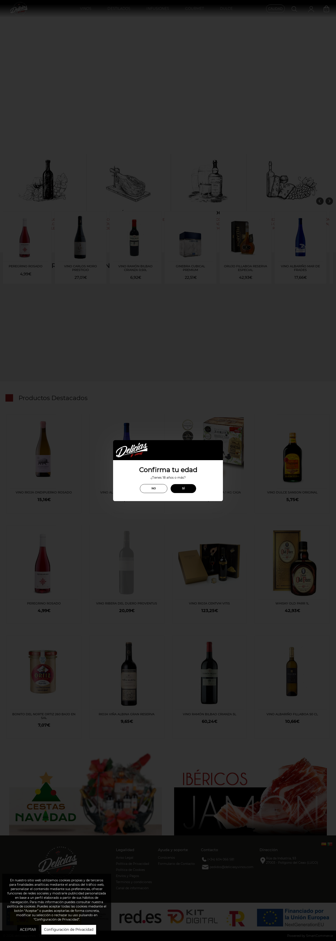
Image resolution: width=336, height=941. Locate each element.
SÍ (183, 488)
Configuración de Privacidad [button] (68, 930)
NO (153, 488)
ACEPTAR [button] (28, 930)
